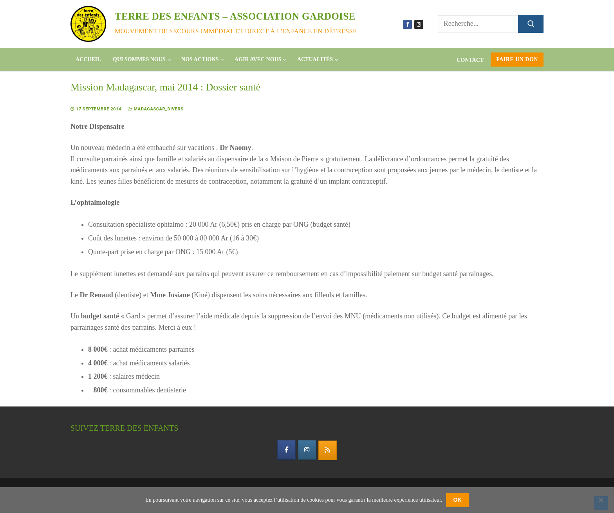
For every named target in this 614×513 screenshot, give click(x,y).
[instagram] (307, 451)
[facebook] (283, 451)
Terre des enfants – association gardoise (235, 16)
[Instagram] (418, 24)
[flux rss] (330, 452)
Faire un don (517, 59)
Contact (470, 60)
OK (457, 500)
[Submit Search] (531, 24)
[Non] (601, 503)
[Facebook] (407, 24)
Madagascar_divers (167, 109)
